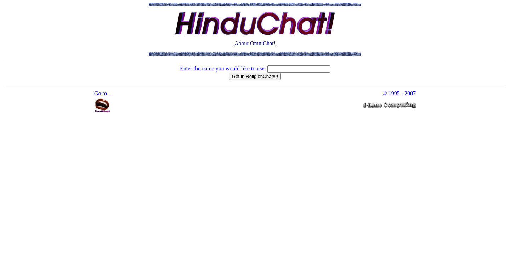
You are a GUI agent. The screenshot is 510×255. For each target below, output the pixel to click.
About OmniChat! (255, 43)
